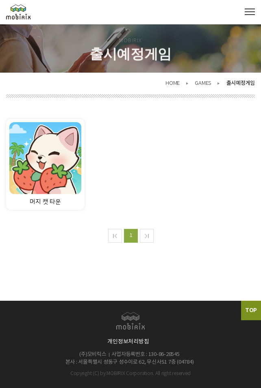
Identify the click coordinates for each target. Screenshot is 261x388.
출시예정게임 (240, 83)
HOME (172, 83)
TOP (251, 310)
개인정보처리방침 (128, 341)
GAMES (203, 83)
